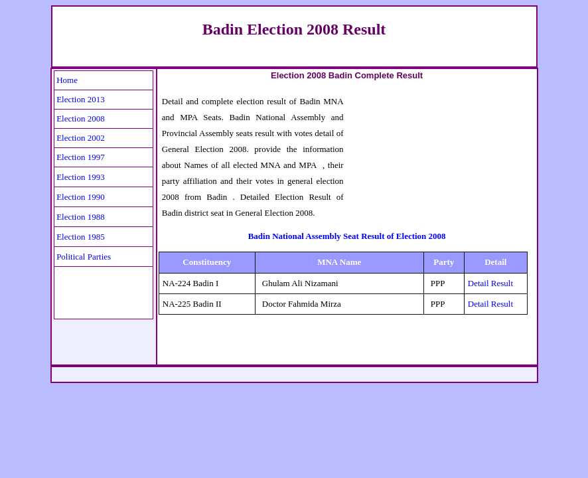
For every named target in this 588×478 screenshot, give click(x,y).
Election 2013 (80, 99)
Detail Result (490, 283)
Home (67, 80)
